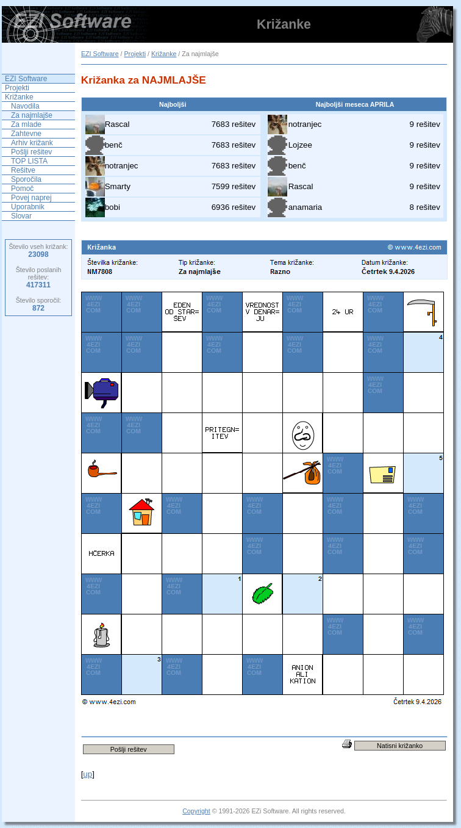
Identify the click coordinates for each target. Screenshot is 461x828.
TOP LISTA (29, 161)
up (87, 774)
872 (38, 308)
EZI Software (100, 53)
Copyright (196, 811)
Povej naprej (31, 197)
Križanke (163, 53)
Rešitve (23, 170)
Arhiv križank (32, 143)
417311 (38, 285)
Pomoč (22, 188)
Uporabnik (28, 207)
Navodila (25, 106)
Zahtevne (26, 133)
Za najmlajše (31, 115)
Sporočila (26, 179)
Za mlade (26, 124)
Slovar (21, 216)
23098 (38, 254)
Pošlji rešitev (31, 152)
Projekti (135, 53)
